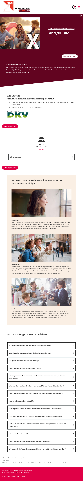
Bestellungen (28, 470)
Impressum (5, 470)
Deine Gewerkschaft (16, 470)
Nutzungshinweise (23, 472)
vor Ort (41, 149)
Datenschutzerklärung (9, 472)
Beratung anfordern (69, 56)
